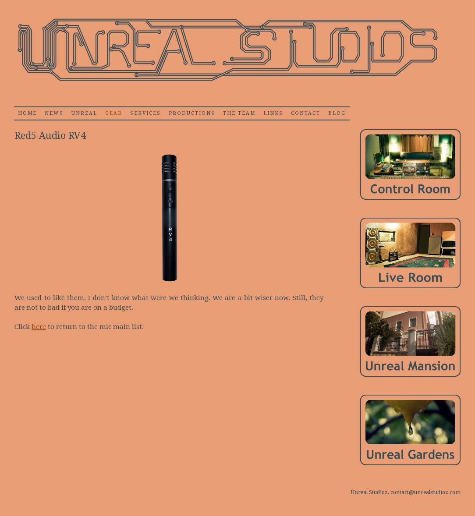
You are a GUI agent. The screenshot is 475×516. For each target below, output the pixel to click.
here (39, 327)
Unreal (84, 113)
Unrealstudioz (226, 50)
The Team (239, 113)
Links (273, 113)
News (54, 113)
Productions (192, 113)
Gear (113, 113)
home (27, 113)
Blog (337, 113)
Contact (305, 113)
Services (145, 113)
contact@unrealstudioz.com (425, 492)
